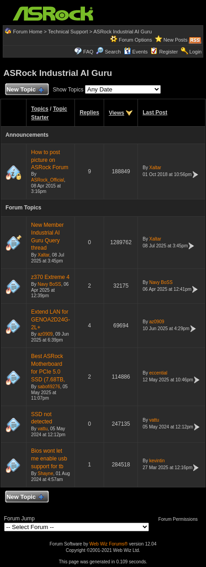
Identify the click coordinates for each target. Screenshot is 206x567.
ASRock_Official (47, 179)
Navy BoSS (49, 284)
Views (116, 113)
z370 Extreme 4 (50, 277)
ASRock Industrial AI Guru (123, 31)
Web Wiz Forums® (109, 543)
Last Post (155, 112)
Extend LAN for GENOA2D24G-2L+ (50, 320)
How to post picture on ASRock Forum (49, 160)
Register (168, 51)
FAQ (88, 51)
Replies (89, 112)
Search (113, 51)
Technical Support (68, 31)
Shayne (45, 473)
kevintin (157, 460)
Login (196, 51)
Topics (39, 109)
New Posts (176, 40)
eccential (158, 372)
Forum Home (27, 31)
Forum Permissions (180, 519)
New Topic (25, 90)
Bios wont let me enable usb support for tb (49, 459)
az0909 (45, 334)
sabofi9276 (49, 386)
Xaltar (155, 167)
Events (136, 51)
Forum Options (135, 40)
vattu (43, 428)
